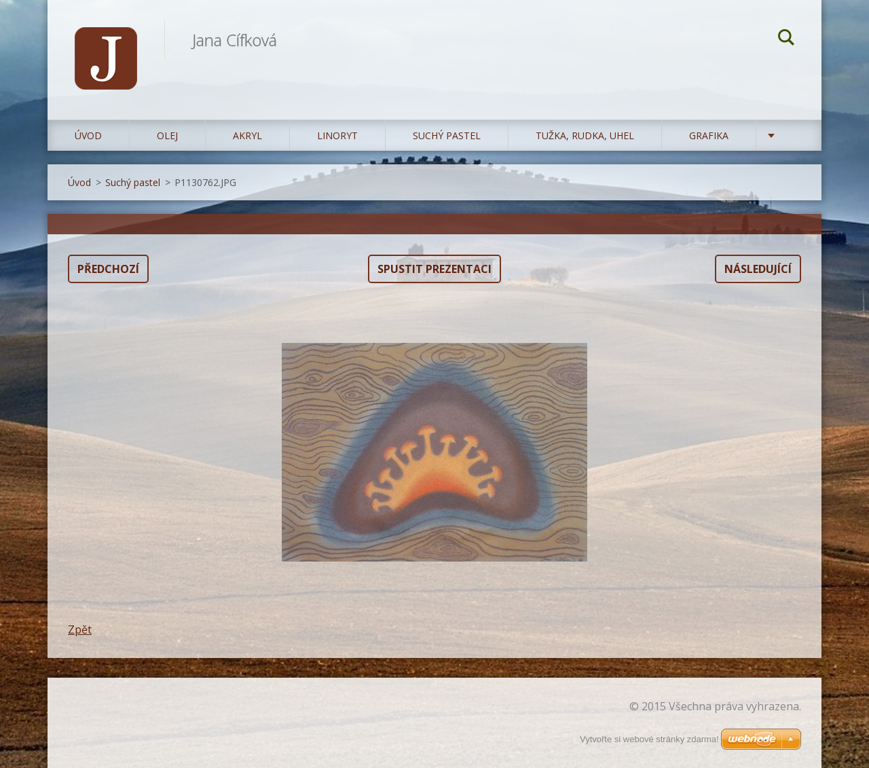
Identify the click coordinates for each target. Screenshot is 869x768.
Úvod (88, 135)
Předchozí (108, 268)
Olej (167, 135)
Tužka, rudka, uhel (585, 135)
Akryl (247, 135)
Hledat (786, 39)
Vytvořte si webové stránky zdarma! (649, 739)
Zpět (80, 629)
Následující (758, 268)
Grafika (708, 135)
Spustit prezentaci (434, 268)
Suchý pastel (447, 135)
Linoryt (337, 135)
